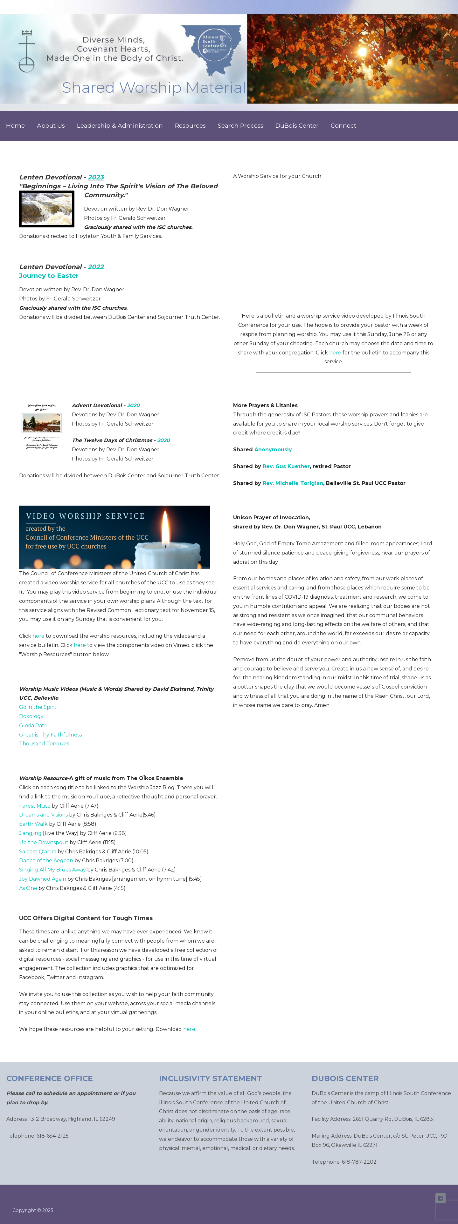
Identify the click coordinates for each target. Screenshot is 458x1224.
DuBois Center (297, 125)
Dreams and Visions (43, 815)
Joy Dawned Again (42, 879)
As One (28, 888)
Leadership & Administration (120, 125)
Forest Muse (35, 806)
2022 (96, 267)
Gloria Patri (33, 726)
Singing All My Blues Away (52, 870)
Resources (190, 125)
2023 (96, 177)
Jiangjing (30, 833)
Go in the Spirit (38, 707)
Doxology (31, 716)
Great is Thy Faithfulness (50, 735)
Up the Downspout (43, 842)
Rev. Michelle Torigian (293, 483)
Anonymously (273, 450)
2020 (133, 405)
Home (15, 125)
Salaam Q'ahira (37, 852)
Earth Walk (33, 824)
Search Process (240, 125)
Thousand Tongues (44, 744)
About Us (51, 125)
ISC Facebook (440, 1198)
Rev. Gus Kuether (286, 466)
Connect (343, 125)
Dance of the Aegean (46, 860)
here (335, 353)
